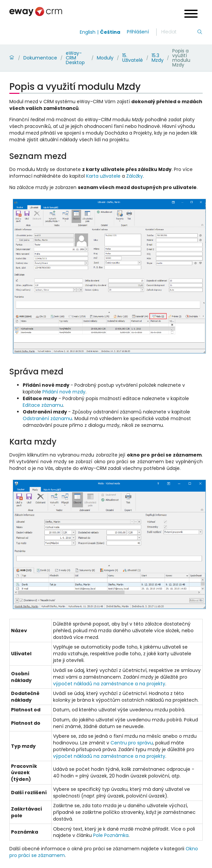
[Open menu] (191, 14)
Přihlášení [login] (138, 32)
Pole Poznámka (111, 835)
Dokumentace (40, 57)
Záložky (134, 176)
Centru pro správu (132, 742)
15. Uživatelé (132, 57)
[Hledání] (179, 32)
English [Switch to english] (87, 32)
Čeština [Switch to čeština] (110, 32)
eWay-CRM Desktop (75, 58)
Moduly (105, 57)
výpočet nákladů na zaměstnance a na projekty (109, 683)
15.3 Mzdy (158, 57)
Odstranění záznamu (47, 418)
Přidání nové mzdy (63, 391)
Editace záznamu (43, 405)
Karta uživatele (103, 176)
